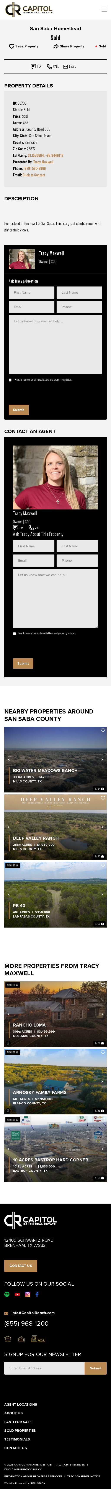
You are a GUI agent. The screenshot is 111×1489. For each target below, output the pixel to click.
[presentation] (42, 391)
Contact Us (15, 1448)
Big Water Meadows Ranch (45, 770)
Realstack (38, 1483)
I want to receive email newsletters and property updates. (43, 379)
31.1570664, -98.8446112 (45, 155)
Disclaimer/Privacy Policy (23, 1469)
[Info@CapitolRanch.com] (6, 1313)
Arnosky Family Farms (40, 1092)
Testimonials (17, 1439)
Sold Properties (20, 1431)
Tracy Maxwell (43, 161)
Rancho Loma (29, 1025)
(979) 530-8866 (35, 168)
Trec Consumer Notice (83, 1476)
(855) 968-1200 (26, 1323)
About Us (13, 1413)
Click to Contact (34, 175)
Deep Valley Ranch (36, 838)
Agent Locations (20, 1404)
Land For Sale (18, 1422)
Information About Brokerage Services (33, 1476)
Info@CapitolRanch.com (33, 1313)
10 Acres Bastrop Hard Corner (50, 1160)
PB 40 (19, 905)
